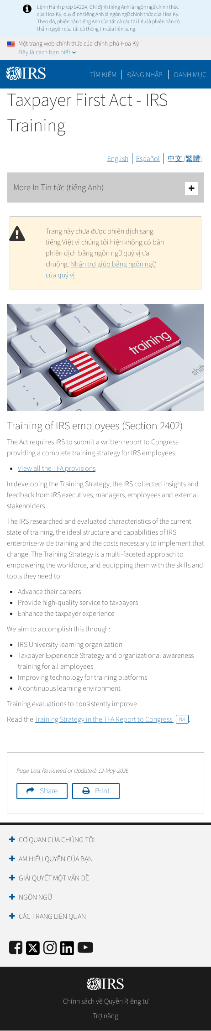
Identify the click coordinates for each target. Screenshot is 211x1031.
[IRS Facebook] (15, 948)
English (117, 159)
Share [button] (49, 791)
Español (148, 159)
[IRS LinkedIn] (67, 951)
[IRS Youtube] (85, 948)
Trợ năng (105, 1016)
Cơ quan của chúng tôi (57, 840)
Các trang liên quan (52, 916)
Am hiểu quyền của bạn (56, 859)
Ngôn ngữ (35, 897)
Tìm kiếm (103, 74)
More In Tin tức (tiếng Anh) (105, 188)
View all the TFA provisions (56, 468)
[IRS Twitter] (33, 951)
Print (102, 791)
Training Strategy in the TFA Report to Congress (112, 719)
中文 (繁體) (185, 159)
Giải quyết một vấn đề (54, 878)
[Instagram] (50, 948)
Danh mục (190, 74)
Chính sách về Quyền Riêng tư (105, 1001)
